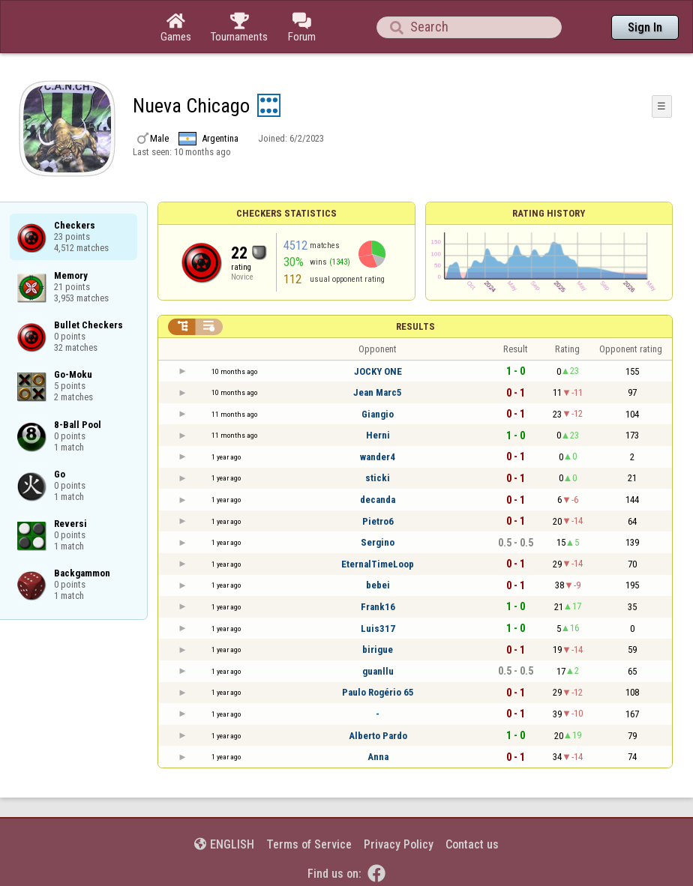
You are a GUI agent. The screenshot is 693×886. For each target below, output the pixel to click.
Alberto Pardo (378, 735)
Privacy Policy (399, 844)
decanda (377, 499)
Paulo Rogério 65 (378, 692)
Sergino (377, 542)
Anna (378, 756)
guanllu (378, 671)
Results (415, 326)
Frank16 (378, 606)
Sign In (645, 27)
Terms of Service (309, 844)
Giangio (378, 414)
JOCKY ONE (378, 371)
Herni (378, 435)
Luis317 (378, 628)
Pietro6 (378, 521)
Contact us (472, 844)
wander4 (377, 456)
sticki (377, 477)
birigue (377, 649)
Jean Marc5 (377, 392)
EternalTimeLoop (377, 564)
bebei (378, 585)
